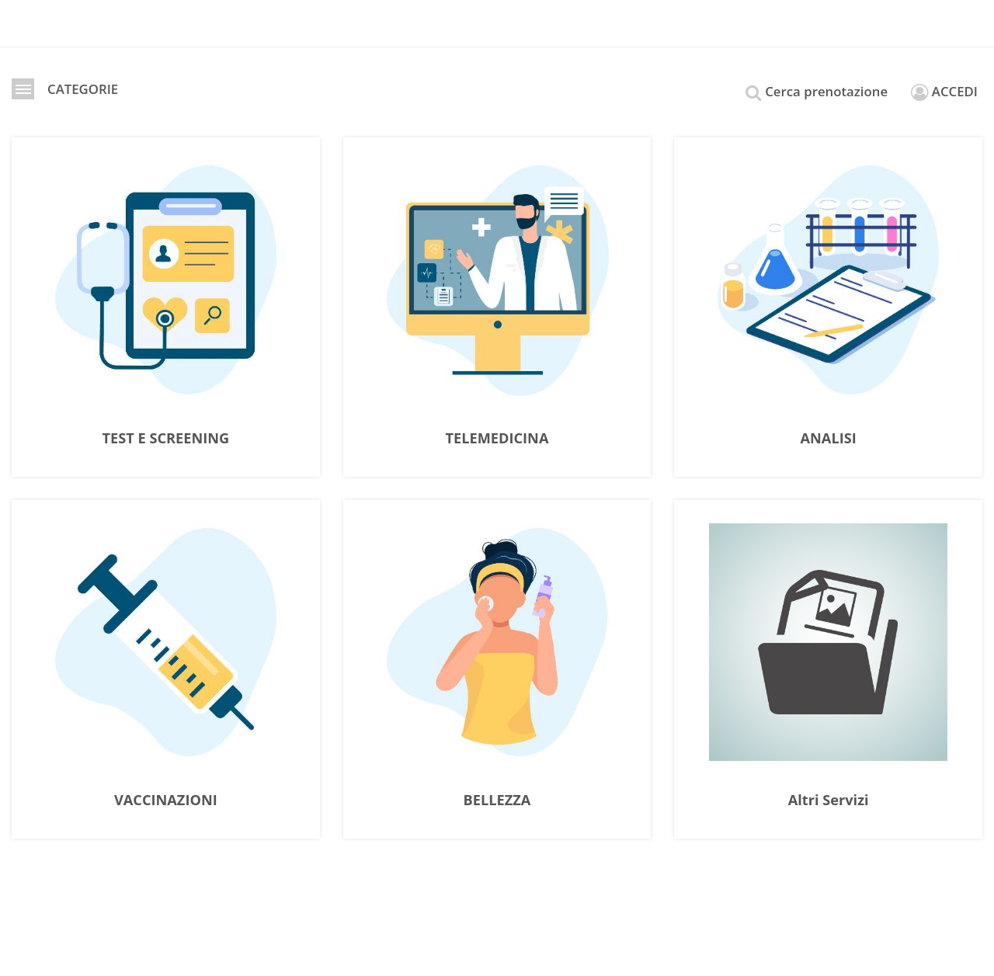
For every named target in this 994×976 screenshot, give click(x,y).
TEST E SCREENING (166, 438)
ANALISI (829, 438)
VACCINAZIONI (165, 800)
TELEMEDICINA (497, 438)
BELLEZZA (497, 800)
